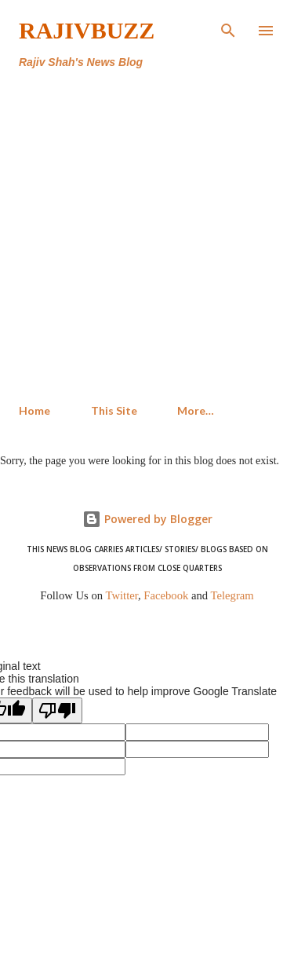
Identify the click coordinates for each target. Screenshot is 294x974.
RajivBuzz (86, 30)
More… (195, 410)
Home (34, 410)
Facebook (165, 595)
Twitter (122, 595)
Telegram (232, 595)
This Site (114, 410)
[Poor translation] (57, 710)
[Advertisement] (147, 237)
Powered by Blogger (147, 518)
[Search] (228, 28)
